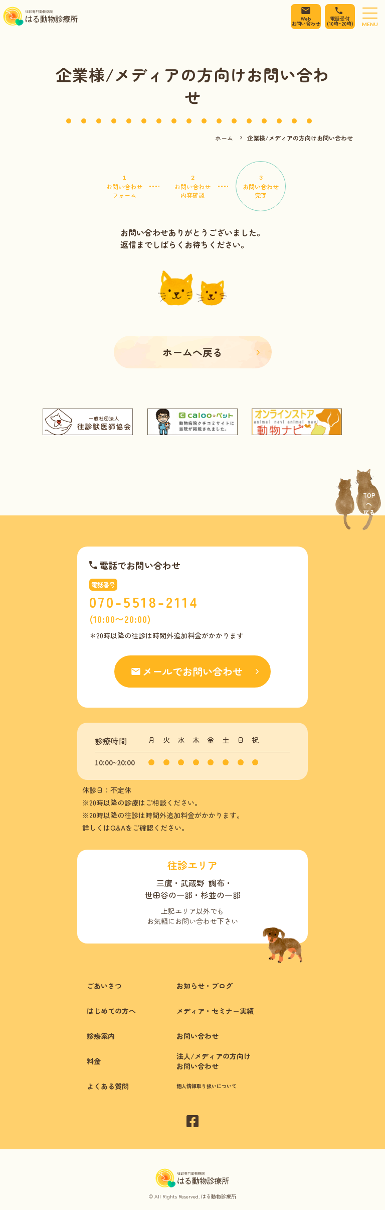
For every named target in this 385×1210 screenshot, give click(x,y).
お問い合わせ (197, 1036)
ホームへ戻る (192, 352)
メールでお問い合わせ (192, 671)
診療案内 (101, 1036)
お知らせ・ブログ (204, 986)
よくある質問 (108, 1086)
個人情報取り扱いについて (206, 1086)
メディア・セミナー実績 (215, 1011)
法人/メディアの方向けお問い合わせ (213, 1061)
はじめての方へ (111, 1011)
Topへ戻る (369, 504)
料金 (94, 1061)
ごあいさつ (104, 986)
